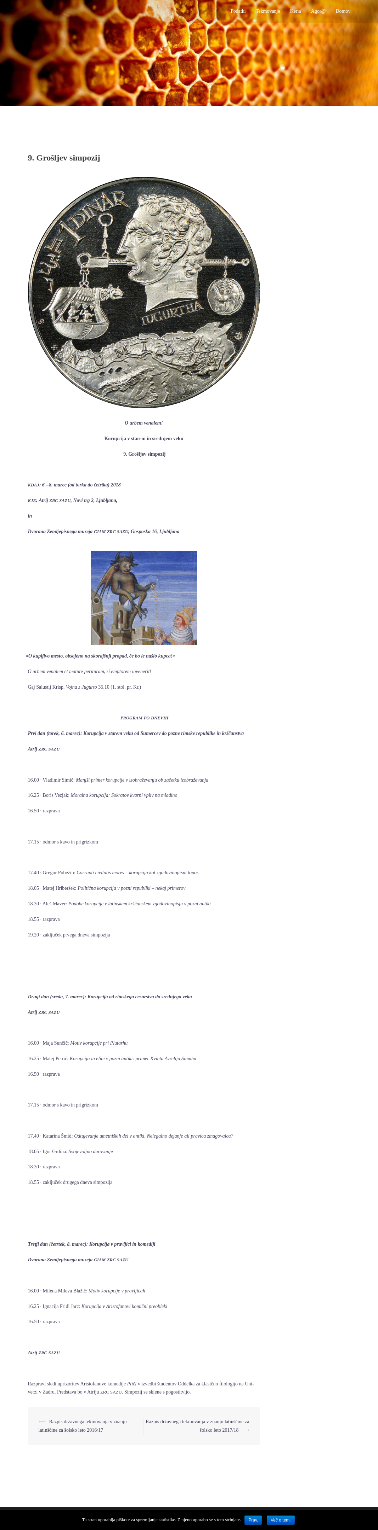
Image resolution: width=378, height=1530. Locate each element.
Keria (295, 11)
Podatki (238, 11)
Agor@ (318, 11)
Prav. (253, 1520)
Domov (342, 11)
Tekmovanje (268, 11)
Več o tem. (281, 1520)
